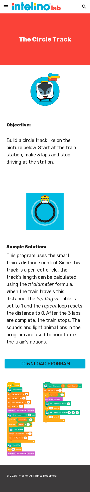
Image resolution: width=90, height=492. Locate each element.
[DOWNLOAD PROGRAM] (45, 363)
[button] (6, 6)
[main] (45, 39)
